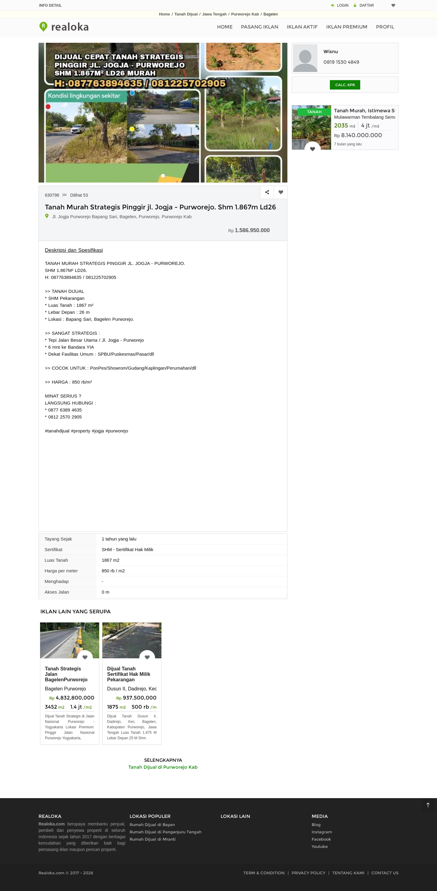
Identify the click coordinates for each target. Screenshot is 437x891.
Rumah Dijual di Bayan (152, 824)
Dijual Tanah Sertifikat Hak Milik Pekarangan (128, 674)
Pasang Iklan (259, 27)
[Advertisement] (163, 479)
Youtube (320, 846)
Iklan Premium (347, 27)
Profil (385, 27)
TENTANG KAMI (348, 872)
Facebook (321, 839)
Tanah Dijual (186, 14)
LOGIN (342, 5)
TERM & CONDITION (264, 872)
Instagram (322, 831)
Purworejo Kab (245, 14)
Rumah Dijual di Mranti (153, 839)
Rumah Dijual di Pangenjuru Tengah (166, 831)
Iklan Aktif (302, 27)
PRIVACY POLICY (308, 872)
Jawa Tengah (214, 14)
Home (164, 14)
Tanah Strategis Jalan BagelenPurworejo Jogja (66, 677)
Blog (316, 824)
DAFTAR (367, 5)
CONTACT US (384, 872)
